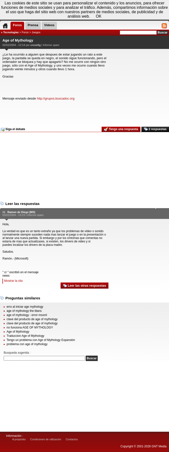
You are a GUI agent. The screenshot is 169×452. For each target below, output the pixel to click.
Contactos (72, 439)
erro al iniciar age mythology (25, 306)
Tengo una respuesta (121, 129)
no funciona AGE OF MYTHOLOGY (30, 327)
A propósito (19, 439)
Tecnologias (11, 32)
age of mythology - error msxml (27, 315)
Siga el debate (13, 129)
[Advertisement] (83, 113)
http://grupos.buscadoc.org (55, 98)
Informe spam (51, 45)
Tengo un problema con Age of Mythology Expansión (41, 340)
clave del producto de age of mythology (32, 319)
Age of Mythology (18, 331)
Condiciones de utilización (45, 439)
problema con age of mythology (27, 344)
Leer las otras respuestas (84, 286)
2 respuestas (155, 129)
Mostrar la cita (13, 280)
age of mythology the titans (24, 311)
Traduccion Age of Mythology (25, 336)
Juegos (36, 32)
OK (98, 16)
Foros (25, 32)
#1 (3, 212)
